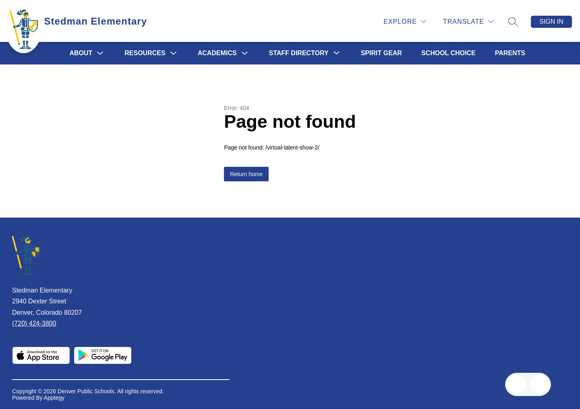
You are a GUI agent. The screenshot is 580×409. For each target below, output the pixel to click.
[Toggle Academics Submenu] (245, 53)
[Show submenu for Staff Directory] (299, 53)
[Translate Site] (468, 22)
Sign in (551, 21)
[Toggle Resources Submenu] (173, 53)
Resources (144, 53)
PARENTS (510, 53)
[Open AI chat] (539, 384)
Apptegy (54, 397)
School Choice (448, 53)
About (80, 53)
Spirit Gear (381, 53)
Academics (217, 53)
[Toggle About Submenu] (100, 53)
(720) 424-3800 (34, 323)
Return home (246, 174)
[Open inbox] (516, 384)
